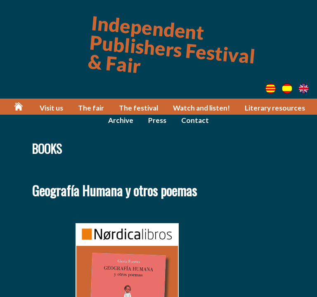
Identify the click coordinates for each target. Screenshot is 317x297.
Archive (120, 120)
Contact (195, 120)
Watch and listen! (201, 108)
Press (157, 120)
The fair (91, 108)
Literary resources (275, 108)
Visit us (51, 108)
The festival (138, 108)
